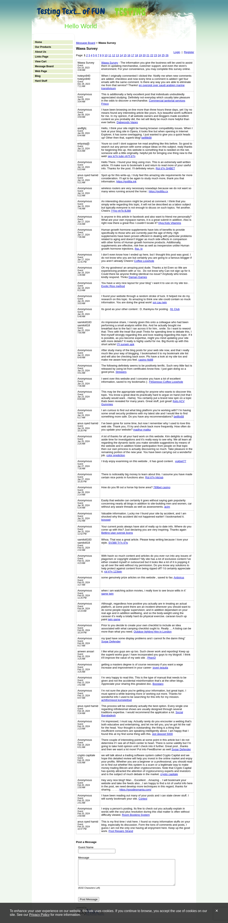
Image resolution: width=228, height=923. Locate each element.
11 (109, 55)
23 (155, 55)
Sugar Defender (111, 641)
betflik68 (146, 137)
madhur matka (142, 429)
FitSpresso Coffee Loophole (166, 381)
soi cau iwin (160, 302)
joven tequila (160, 667)
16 (128, 55)
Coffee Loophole (144, 260)
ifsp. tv (139, 248)
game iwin (107, 593)
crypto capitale (169, 774)
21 (147, 55)
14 (121, 55)
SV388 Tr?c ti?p (118, 542)
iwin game (114, 619)
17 (132, 55)
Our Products (43, 46)
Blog (38, 76)
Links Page (41, 56)
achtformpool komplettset (116, 700)
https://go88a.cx (158, 191)
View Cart (40, 61)
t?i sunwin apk (125, 344)
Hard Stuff (41, 80)
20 (144, 55)
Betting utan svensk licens (117, 532)
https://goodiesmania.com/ (135, 789)
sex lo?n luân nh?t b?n (121, 156)
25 (163, 55)
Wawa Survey (109, 62)
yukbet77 (180, 461)
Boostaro (158, 683)
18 (136, 55)
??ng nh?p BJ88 (121, 210)
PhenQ (151, 657)
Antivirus (179, 577)
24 (159, 55)
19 (140, 55)
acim (167, 506)
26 (166, 55)
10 (105, 55)
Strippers (121, 371)
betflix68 (179, 416)
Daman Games (138, 277)
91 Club (175, 309)
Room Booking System (136, 814)
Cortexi (143, 798)
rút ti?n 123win (113, 571)
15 (125, 55)
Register (189, 52)
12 (113, 55)
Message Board (44, 66)
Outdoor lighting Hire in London (153, 631)
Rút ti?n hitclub (154, 477)
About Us (40, 51)
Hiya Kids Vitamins (169, 223)
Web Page (41, 71)
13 (117, 55)
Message (83, 857)
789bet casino (161, 487)
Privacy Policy (39, 914)
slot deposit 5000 (162, 734)
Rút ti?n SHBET (165, 168)
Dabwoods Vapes (127, 122)
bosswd (106, 519)
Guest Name (85, 847)
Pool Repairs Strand (121, 831)
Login (176, 52)
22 (151, 55)
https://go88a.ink (126, 181)
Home (38, 42)
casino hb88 (145, 359)
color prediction (116, 455)
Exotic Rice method (113, 286)
